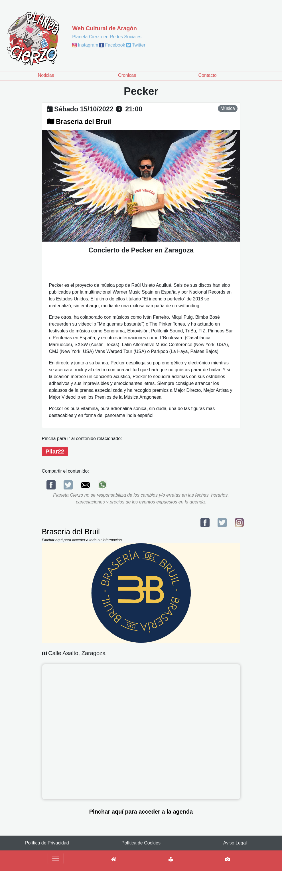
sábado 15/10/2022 (83, 109)
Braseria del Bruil (83, 121)
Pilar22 (55, 451)
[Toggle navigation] (56, 858)
